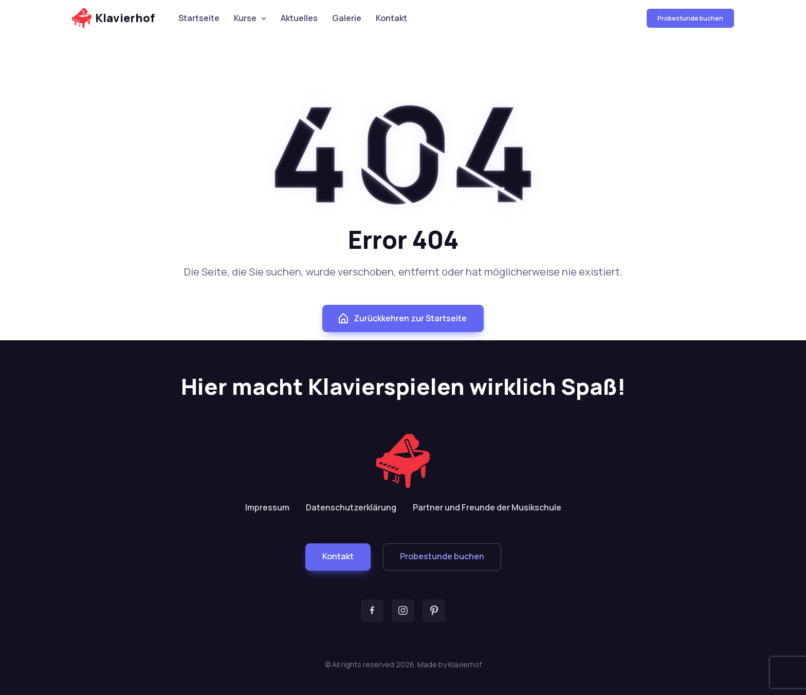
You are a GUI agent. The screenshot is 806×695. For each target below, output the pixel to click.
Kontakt (391, 18)
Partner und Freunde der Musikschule (487, 507)
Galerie (346, 18)
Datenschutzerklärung (351, 507)
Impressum (267, 507)
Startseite (198, 18)
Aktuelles (299, 18)
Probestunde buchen (690, 18)
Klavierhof (113, 18)
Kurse (245, 18)
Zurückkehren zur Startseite (402, 319)
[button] (338, 557)
